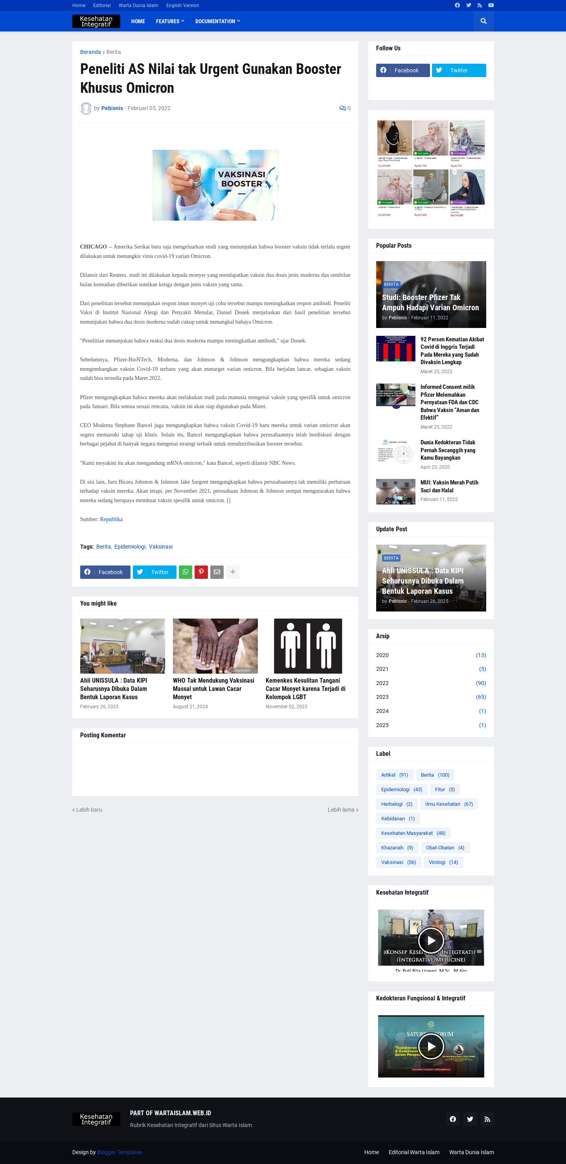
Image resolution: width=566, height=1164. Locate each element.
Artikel (394, 775)
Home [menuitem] (138, 21)
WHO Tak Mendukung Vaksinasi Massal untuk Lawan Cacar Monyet (213, 689)
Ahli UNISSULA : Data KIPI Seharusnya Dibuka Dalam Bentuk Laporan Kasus (113, 689)
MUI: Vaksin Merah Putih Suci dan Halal (449, 486)
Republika (111, 519)
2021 (431, 669)
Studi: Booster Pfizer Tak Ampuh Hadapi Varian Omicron (430, 302)
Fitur (445, 789)
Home (78, 5)
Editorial (102, 5)
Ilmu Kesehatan (449, 804)
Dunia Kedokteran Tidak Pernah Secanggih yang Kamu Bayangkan (448, 450)
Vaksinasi (161, 546)
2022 (431, 683)
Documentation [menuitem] (215, 21)
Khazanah (397, 847)
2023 (431, 697)
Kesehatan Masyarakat (413, 833)
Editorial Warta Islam (414, 1152)
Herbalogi (397, 804)
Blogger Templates (119, 1152)
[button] (484, 21)
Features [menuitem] (168, 21)
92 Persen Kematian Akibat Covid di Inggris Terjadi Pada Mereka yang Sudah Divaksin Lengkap (452, 351)
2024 (431, 711)
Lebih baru (89, 810)
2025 (431, 725)
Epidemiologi (129, 546)
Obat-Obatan (445, 847)
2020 (431, 655)
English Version (182, 5)
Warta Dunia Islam (138, 5)
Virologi (443, 862)
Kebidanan (398, 818)
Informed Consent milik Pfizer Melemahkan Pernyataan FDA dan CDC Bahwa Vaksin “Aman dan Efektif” (450, 402)
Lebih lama (341, 810)
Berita (114, 52)
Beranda (90, 52)
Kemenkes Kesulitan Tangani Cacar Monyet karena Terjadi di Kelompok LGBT (305, 689)
